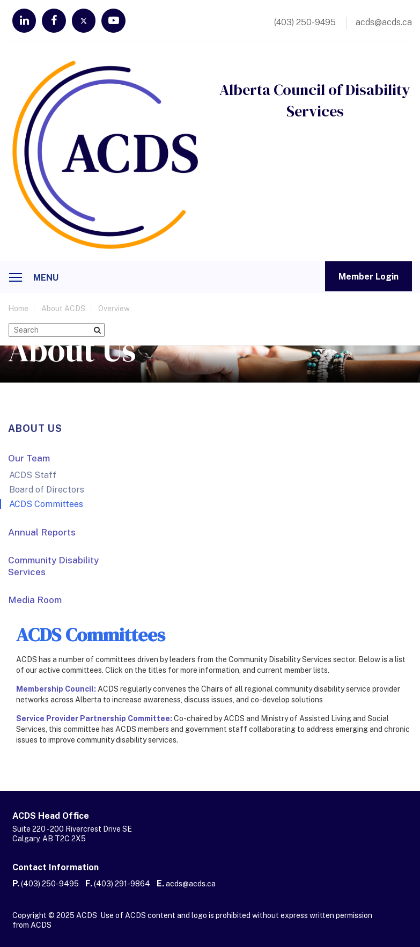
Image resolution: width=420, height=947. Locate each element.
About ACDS (63, 311)
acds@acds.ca (191, 886)
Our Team (29, 461)
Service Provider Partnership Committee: (94, 721)
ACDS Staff (32, 478)
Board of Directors (46, 492)
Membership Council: (56, 691)
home (18, 311)
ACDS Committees (46, 507)
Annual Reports (42, 535)
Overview (114, 311)
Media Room (35, 602)
